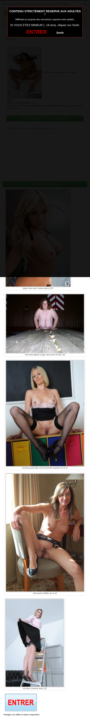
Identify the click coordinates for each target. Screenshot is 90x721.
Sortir (60, 32)
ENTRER (36, 32)
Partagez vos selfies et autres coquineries (21, 715)
